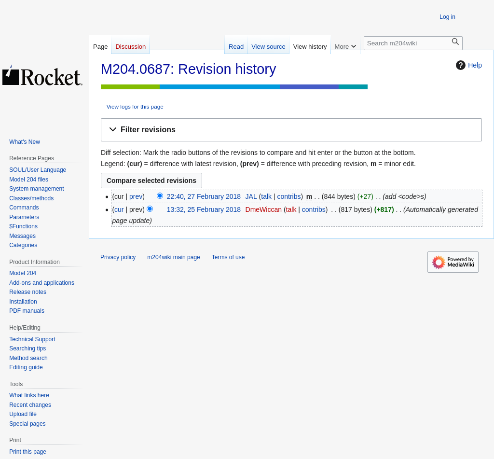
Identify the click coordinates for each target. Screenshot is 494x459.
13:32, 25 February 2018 (204, 209)
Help (467, 65)
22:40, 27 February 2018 (204, 196)
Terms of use (228, 257)
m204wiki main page (173, 257)
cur (119, 209)
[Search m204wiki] (413, 43)
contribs (289, 196)
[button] (291, 130)
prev (135, 196)
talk (266, 196)
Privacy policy (118, 257)
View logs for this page (135, 106)
